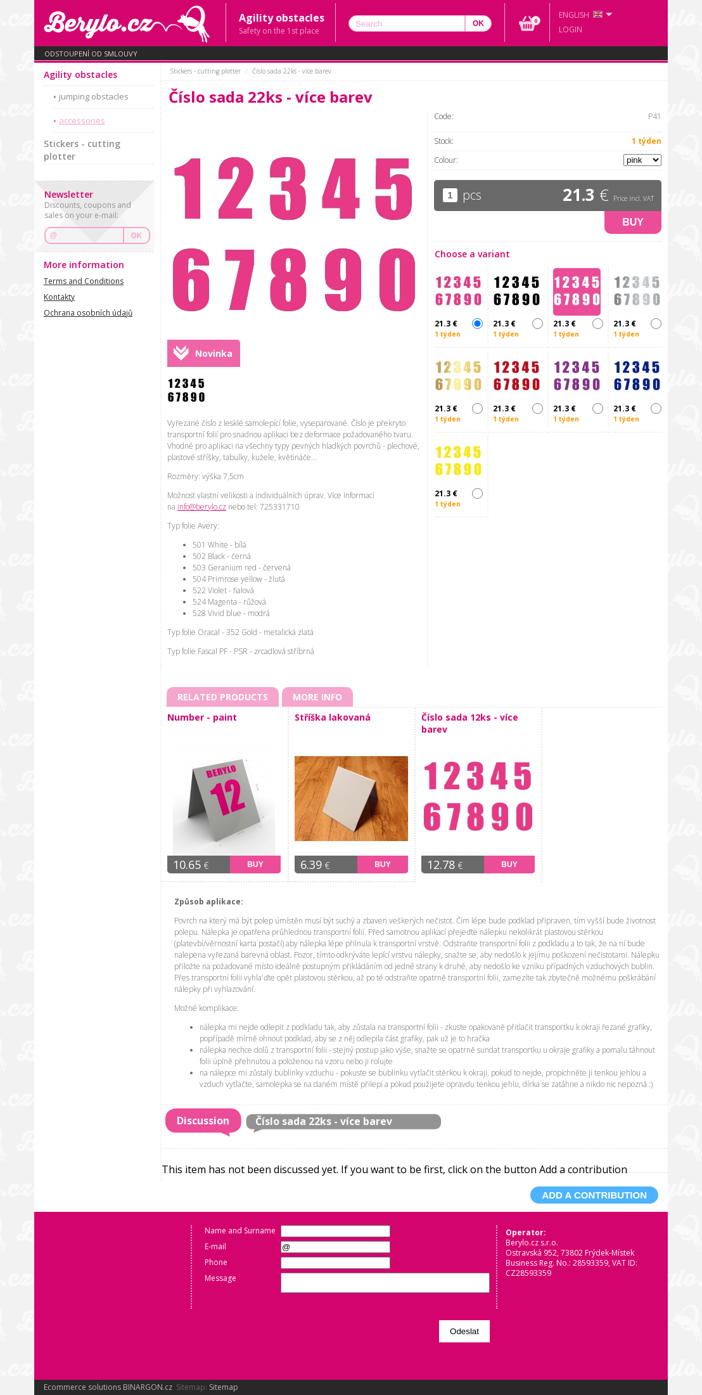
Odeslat (464, 1331)
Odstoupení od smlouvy (90, 53)
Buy (633, 222)
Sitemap (223, 1387)
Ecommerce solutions (82, 1387)
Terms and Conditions (84, 281)
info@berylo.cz (201, 506)
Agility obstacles (80, 74)
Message (220, 1278)
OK (137, 235)
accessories (82, 120)
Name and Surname (240, 1230)
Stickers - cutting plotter (82, 150)
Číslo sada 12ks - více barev (469, 723)
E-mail (215, 1246)
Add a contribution (594, 1195)
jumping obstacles (94, 96)
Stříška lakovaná (333, 717)
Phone (216, 1262)
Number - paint (202, 717)
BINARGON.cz (147, 1387)
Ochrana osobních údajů (88, 312)
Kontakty (59, 297)
